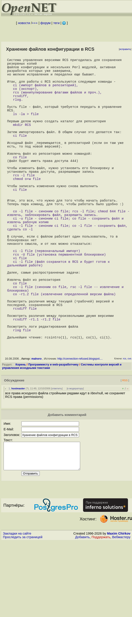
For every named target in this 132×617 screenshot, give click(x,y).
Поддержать (101, 613)
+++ (35, 23)
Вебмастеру (121, 613)
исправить (125, 49)
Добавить (82, 613)
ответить (57, 458)
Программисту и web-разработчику (53, 434)
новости (24, 23)
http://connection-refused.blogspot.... (80, 429)
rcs (124, 428)
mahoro (36, 429)
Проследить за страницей (22, 613)
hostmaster (18, 458)
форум (45, 23)
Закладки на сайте (17, 609)
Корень (20, 434)
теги (56, 23)
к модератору (75, 458)
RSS (125, 450)
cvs (130, 428)
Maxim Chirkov (118, 609)
